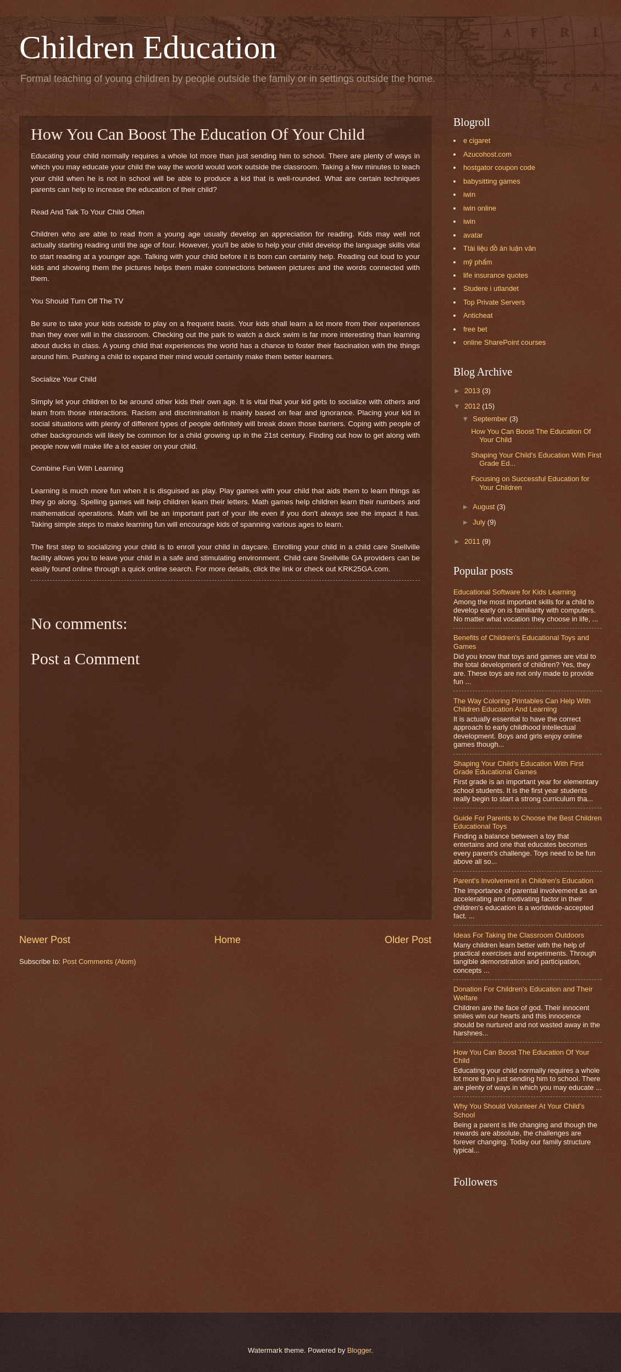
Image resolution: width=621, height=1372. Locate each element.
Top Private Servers (494, 302)
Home (227, 939)
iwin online (479, 208)
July (480, 522)
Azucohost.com (487, 154)
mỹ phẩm (477, 262)
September (491, 419)
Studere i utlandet (491, 288)
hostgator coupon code (499, 167)
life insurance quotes (495, 275)
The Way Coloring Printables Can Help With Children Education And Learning (522, 705)
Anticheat (478, 315)
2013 (473, 391)
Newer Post (44, 939)
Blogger (359, 1350)
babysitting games (491, 181)
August (485, 507)
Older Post (408, 939)
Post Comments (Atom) (99, 961)
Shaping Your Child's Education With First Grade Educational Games (518, 767)
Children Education (147, 47)
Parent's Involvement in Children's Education (523, 881)
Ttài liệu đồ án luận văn (499, 248)
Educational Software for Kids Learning (514, 592)
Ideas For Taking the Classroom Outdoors (518, 935)
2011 (473, 541)
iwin (469, 194)
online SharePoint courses (504, 342)
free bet (475, 329)
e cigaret (476, 140)
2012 (473, 406)
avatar (473, 235)
